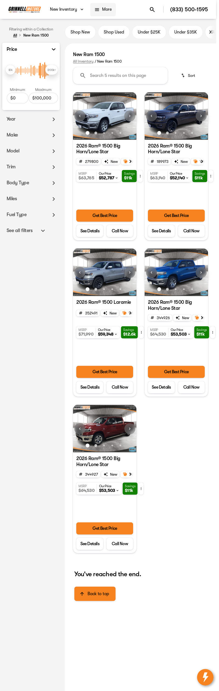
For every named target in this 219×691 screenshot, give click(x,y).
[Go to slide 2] (95, 133)
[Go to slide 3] (104, 133)
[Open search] (152, 9)
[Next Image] (210, 32)
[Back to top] (94, 594)
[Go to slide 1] (87, 133)
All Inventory (83, 61)
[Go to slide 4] (112, 133)
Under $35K (185, 32)
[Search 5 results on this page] (120, 75)
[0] (18, 98)
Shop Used (114, 32)
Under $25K (149, 32)
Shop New (80, 32)
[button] (78, 116)
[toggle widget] (205, 677)
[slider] (10, 70)
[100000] (43, 98)
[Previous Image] (79, 115)
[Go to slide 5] (120, 133)
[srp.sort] (188, 75)
